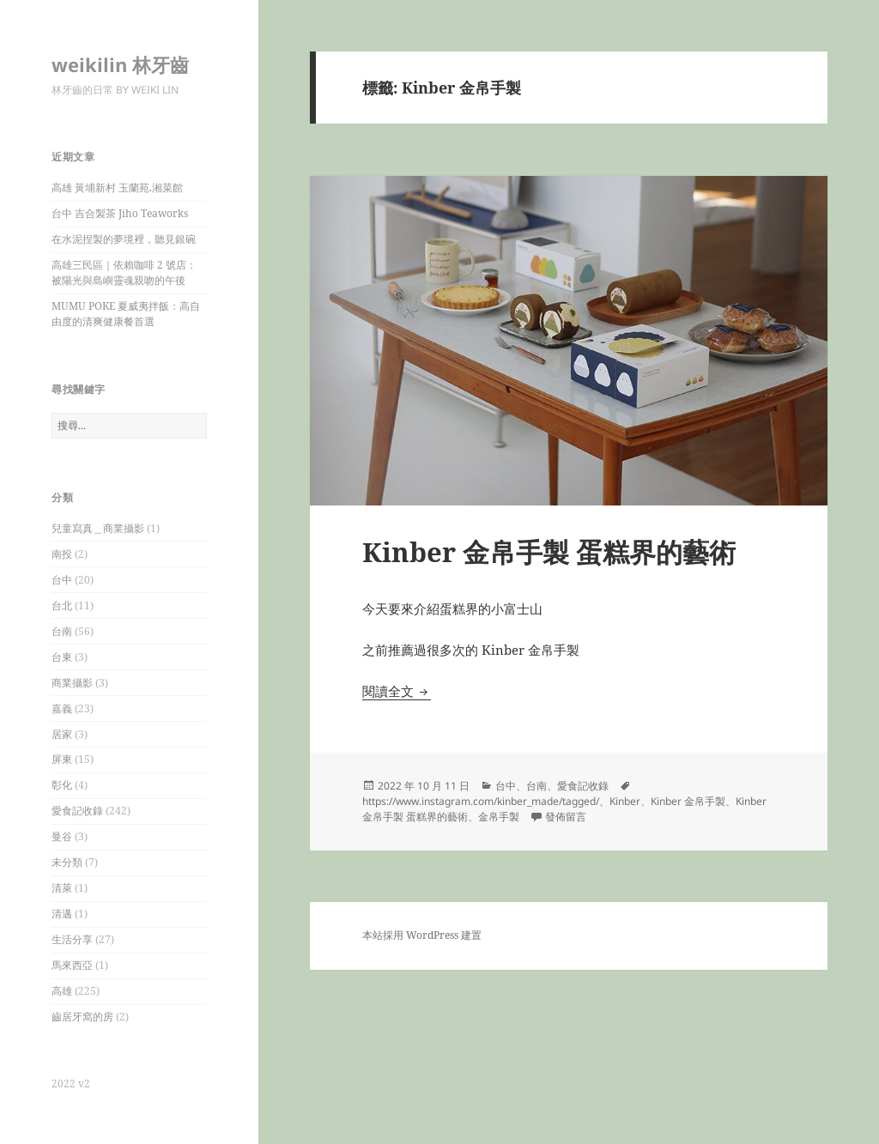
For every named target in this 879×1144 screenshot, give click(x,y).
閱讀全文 (396, 690)
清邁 (62, 913)
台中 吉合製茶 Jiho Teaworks (120, 213)
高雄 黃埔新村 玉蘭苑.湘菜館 (117, 187)
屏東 (62, 759)
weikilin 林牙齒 (120, 64)
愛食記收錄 (77, 810)
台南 (62, 631)
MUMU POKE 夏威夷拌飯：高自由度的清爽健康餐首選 (126, 314)
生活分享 (72, 939)
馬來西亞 (72, 965)
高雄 (62, 991)
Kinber (624, 801)
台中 (62, 579)
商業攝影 (72, 682)
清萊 (62, 888)
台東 (62, 657)
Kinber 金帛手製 (688, 801)
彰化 (62, 785)
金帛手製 (498, 816)
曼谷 (62, 836)
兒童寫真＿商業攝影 (98, 528)
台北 (62, 605)
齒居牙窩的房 (82, 1016)
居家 (62, 734)
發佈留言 (565, 816)
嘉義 (62, 708)
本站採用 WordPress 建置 (422, 935)
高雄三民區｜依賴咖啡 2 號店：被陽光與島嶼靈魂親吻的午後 (124, 272)
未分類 (67, 862)
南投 (62, 554)
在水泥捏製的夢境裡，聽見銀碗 (124, 239)
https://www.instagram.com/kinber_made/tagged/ (480, 801)
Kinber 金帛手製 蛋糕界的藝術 (549, 552)
